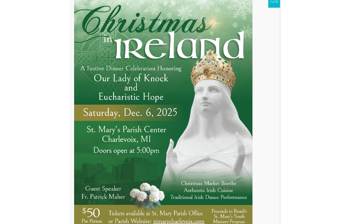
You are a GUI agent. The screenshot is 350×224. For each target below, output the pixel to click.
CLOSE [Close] (274, 28)
